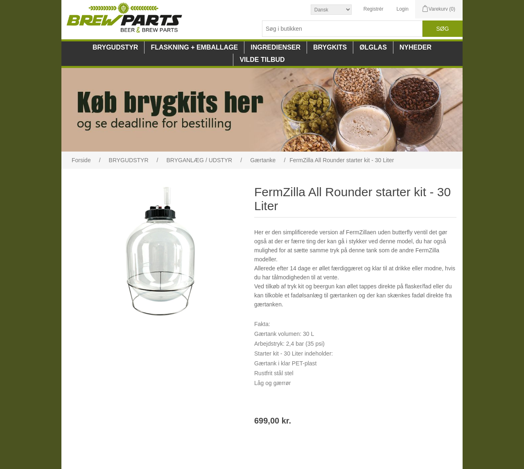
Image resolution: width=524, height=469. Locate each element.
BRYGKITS (330, 47)
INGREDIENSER (275, 47)
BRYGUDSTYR (115, 47)
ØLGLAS (373, 47)
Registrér (374, 9)
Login (402, 9)
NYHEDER (415, 47)
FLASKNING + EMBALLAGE (194, 47)
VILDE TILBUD (262, 59)
